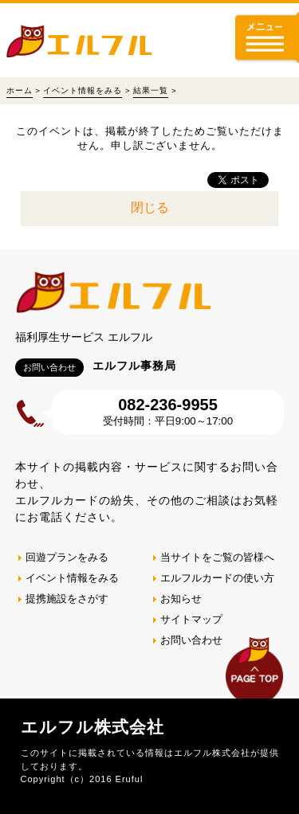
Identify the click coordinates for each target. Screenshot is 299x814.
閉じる (150, 207)
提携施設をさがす (67, 599)
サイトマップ (191, 619)
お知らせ (181, 599)
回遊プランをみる (67, 557)
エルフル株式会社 (92, 727)
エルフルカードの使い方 (217, 578)
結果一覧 (150, 90)
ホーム (19, 90)
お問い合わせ (191, 640)
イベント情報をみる (82, 90)
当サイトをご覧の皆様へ (217, 557)
